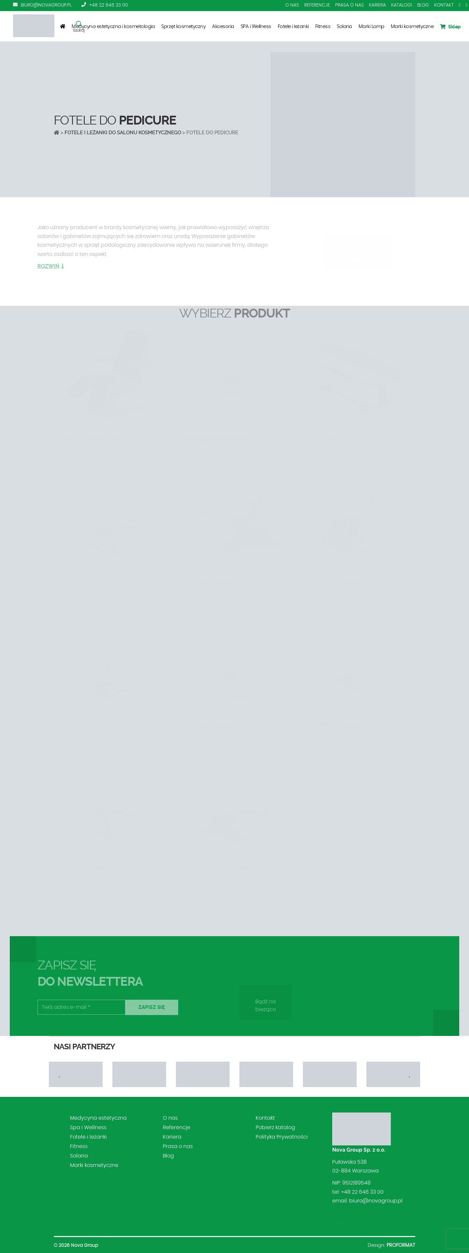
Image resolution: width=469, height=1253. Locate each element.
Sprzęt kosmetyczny (183, 26)
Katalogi (401, 5)
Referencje (317, 5)
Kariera (377, 5)
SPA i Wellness (256, 26)
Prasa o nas (349, 5)
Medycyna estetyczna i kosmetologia (113, 26)
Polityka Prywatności (282, 1137)
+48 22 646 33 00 (108, 5)
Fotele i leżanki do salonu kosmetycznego (122, 133)
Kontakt (444, 5)
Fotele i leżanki (293, 26)
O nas (292, 5)
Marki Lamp (371, 26)
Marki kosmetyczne (412, 26)
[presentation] (59, 1077)
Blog (423, 5)
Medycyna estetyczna (98, 1118)
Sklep (450, 27)
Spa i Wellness (88, 1127)
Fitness (323, 26)
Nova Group (84, 1245)
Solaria (344, 26)
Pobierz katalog (275, 1127)
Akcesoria (223, 26)
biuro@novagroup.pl (46, 5)
